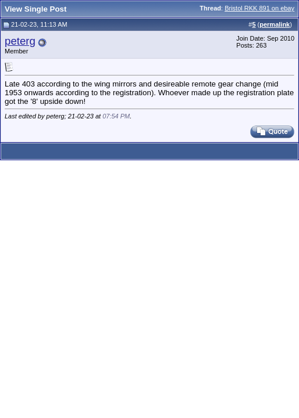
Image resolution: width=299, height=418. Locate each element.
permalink (274, 24)
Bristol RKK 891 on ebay (259, 8)
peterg (20, 41)
